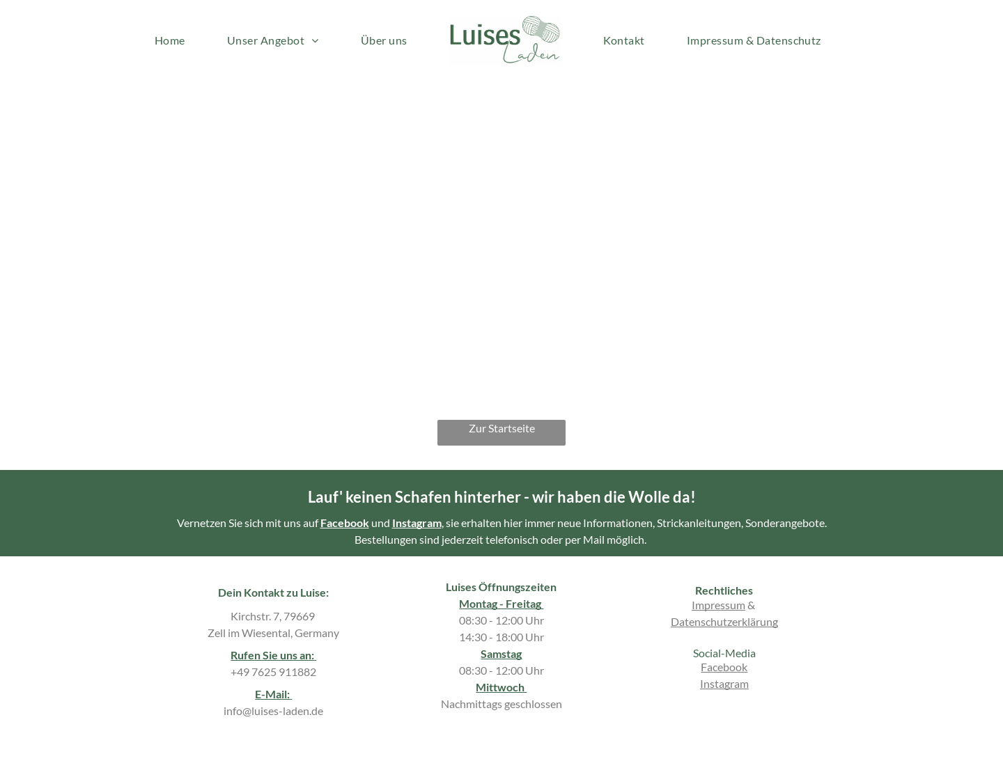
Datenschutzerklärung (724, 621)
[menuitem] (170, 40)
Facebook (344, 522)
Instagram (417, 522)
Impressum (718, 604)
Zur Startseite (502, 427)
